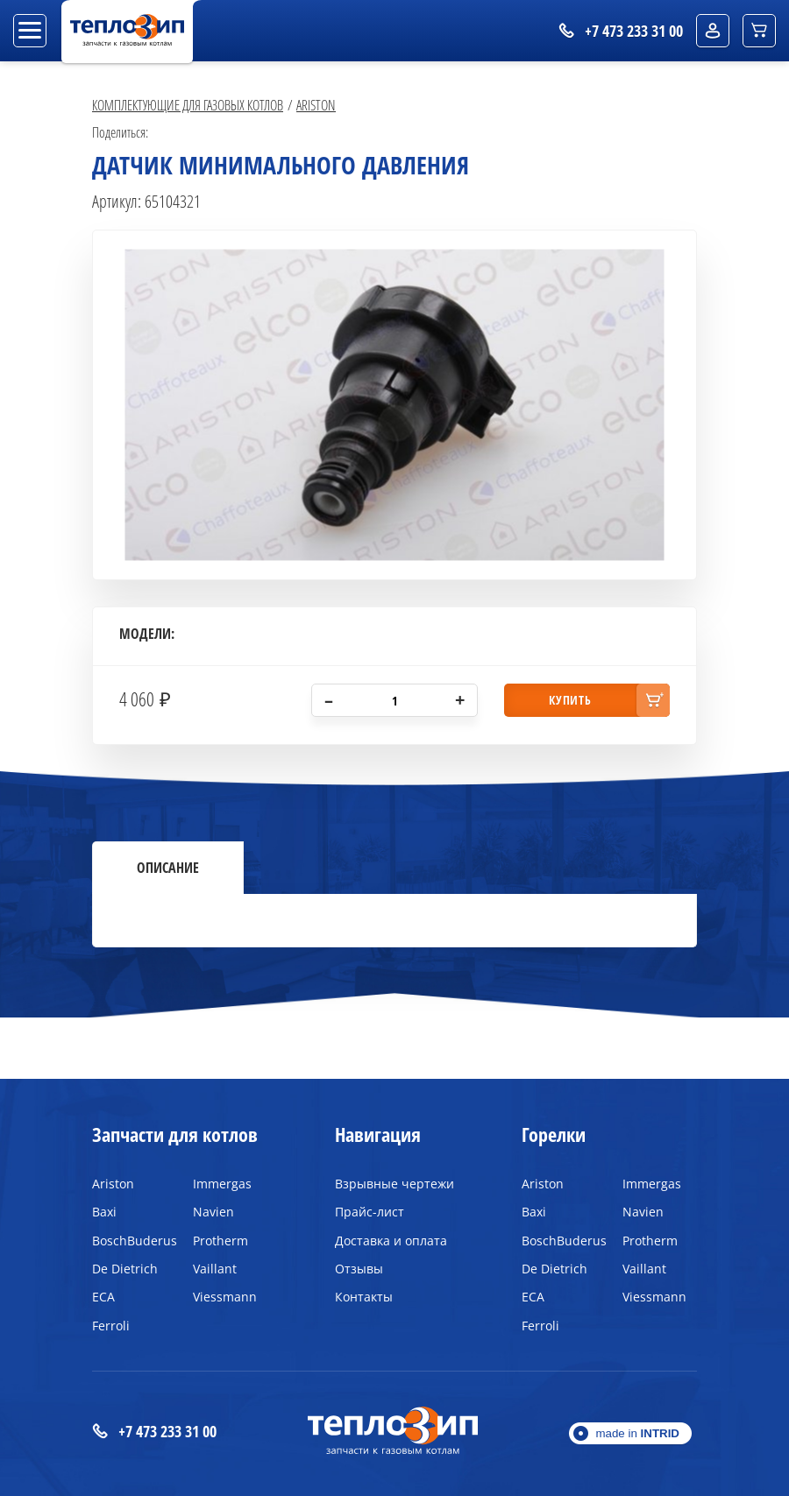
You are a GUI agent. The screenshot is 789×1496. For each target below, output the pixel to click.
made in (637, 1433)
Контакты (364, 1296)
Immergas (222, 1183)
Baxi (104, 1211)
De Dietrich (125, 1268)
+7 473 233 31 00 (154, 1432)
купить (570, 699)
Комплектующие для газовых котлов (187, 105)
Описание (168, 867)
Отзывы (359, 1268)
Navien (213, 1211)
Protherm (220, 1240)
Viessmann (225, 1296)
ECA (103, 1296)
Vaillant (215, 1268)
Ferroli (111, 1325)
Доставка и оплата (391, 1240)
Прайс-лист (369, 1211)
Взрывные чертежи (394, 1183)
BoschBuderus (129, 1240)
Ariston (316, 105)
